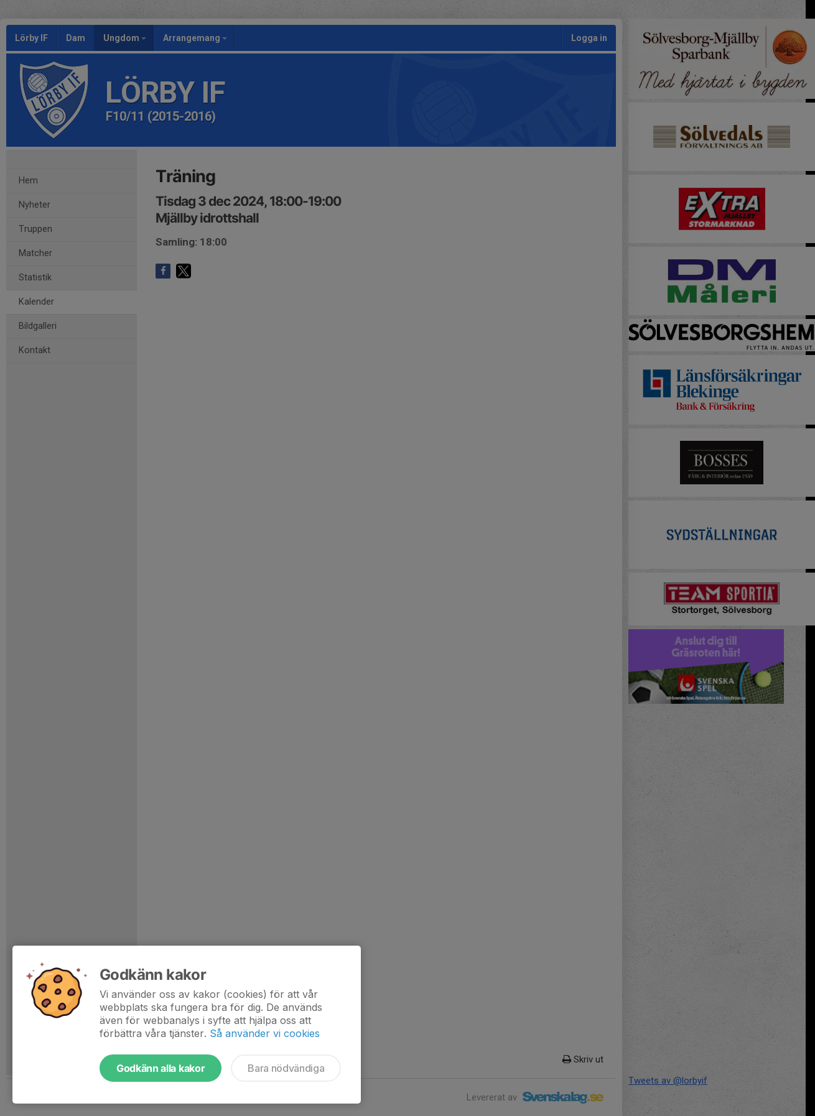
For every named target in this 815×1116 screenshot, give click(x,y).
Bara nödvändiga (286, 1068)
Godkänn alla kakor (160, 1068)
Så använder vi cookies (265, 1033)
